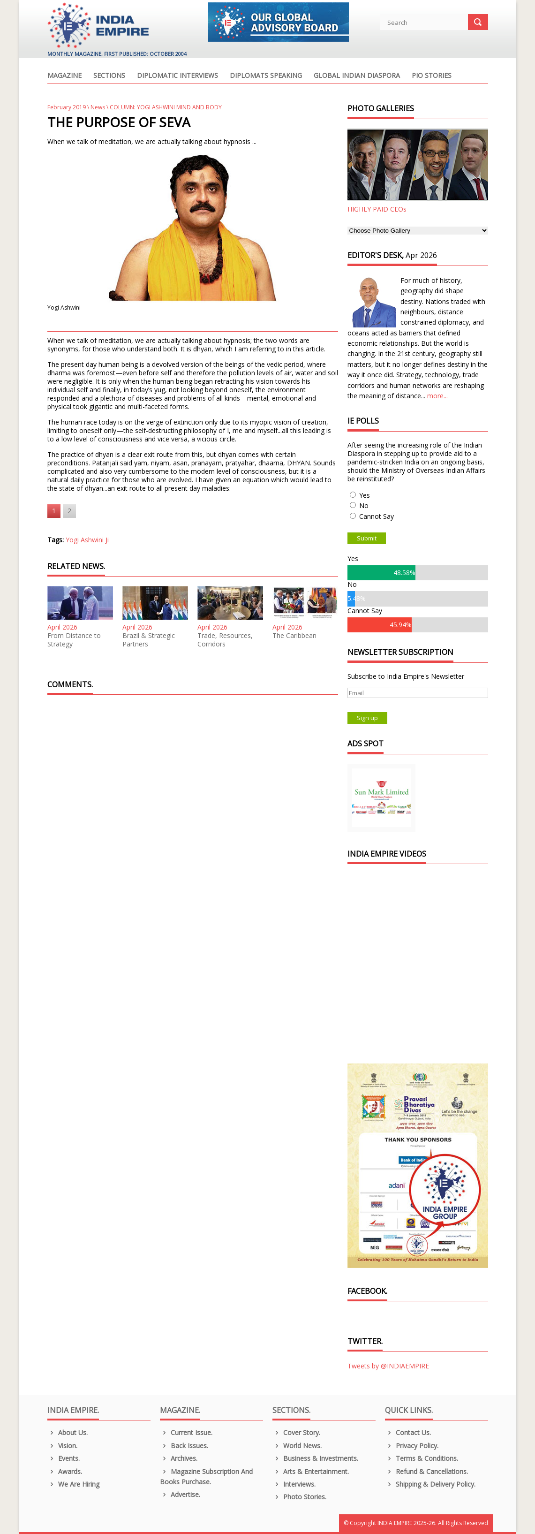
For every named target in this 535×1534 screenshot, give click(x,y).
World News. (297, 1445)
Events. (63, 1458)
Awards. (65, 1471)
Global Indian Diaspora (357, 76)
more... (437, 395)
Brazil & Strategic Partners (148, 639)
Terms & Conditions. (422, 1458)
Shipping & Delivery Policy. (430, 1484)
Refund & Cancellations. (426, 1471)
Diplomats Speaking (266, 76)
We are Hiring (73, 1484)
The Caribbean (294, 635)
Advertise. (180, 1494)
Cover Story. (296, 1432)
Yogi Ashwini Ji (87, 539)
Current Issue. (186, 1432)
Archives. (179, 1458)
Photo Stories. (299, 1496)
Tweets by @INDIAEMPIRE (388, 1365)
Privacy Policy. (412, 1445)
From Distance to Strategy (74, 639)
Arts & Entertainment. (310, 1471)
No (364, 505)
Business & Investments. (315, 1458)
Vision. (62, 1445)
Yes (364, 495)
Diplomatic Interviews (177, 76)
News (97, 107)
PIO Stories (432, 76)
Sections (109, 76)
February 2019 (66, 107)
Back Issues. (184, 1445)
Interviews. (294, 1484)
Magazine (64, 76)
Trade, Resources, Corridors (225, 639)
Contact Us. (408, 1432)
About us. (67, 1432)
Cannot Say (376, 516)
